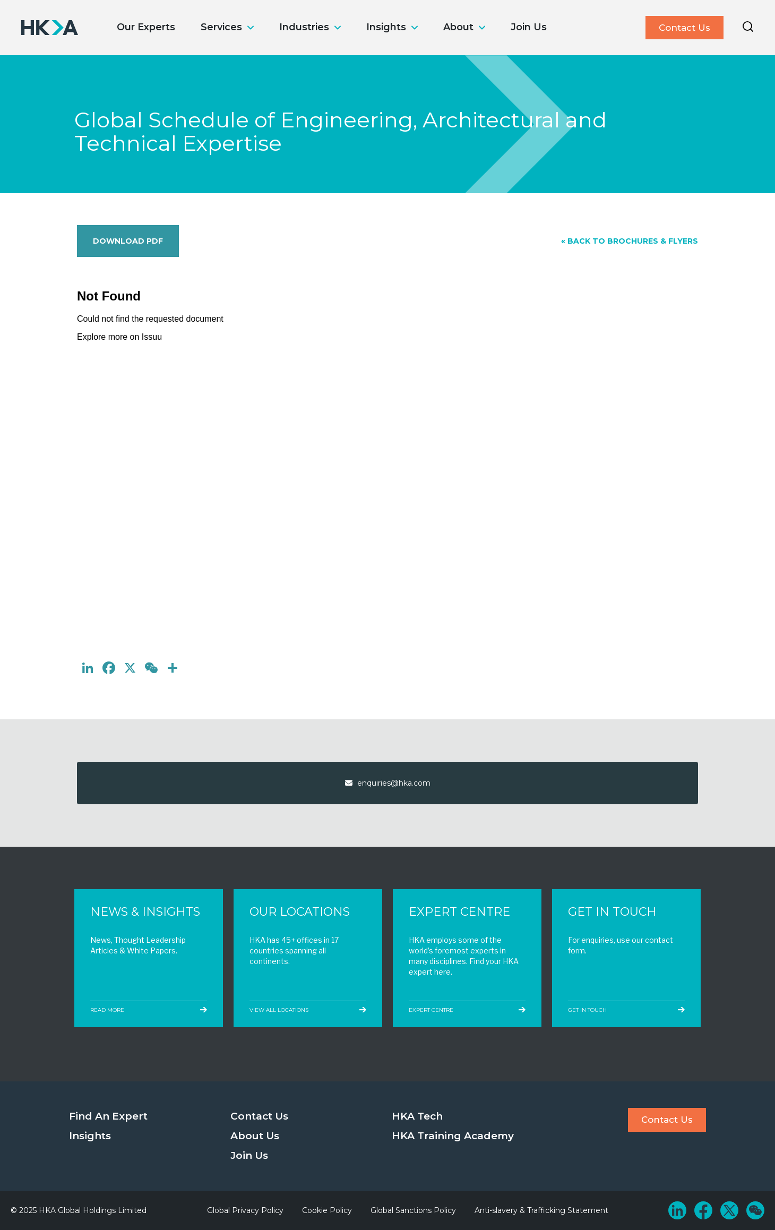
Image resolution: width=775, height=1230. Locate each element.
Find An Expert (108, 1116)
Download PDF (128, 241)
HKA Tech (417, 1116)
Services (221, 27)
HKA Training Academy (453, 1136)
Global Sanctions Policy (413, 1210)
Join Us (529, 27)
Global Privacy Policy (245, 1210)
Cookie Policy (327, 1210)
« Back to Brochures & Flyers (629, 241)
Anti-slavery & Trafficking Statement (541, 1210)
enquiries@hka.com (387, 783)
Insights (386, 27)
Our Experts (146, 27)
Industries (304, 27)
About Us (254, 1136)
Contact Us (684, 27)
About (458, 27)
